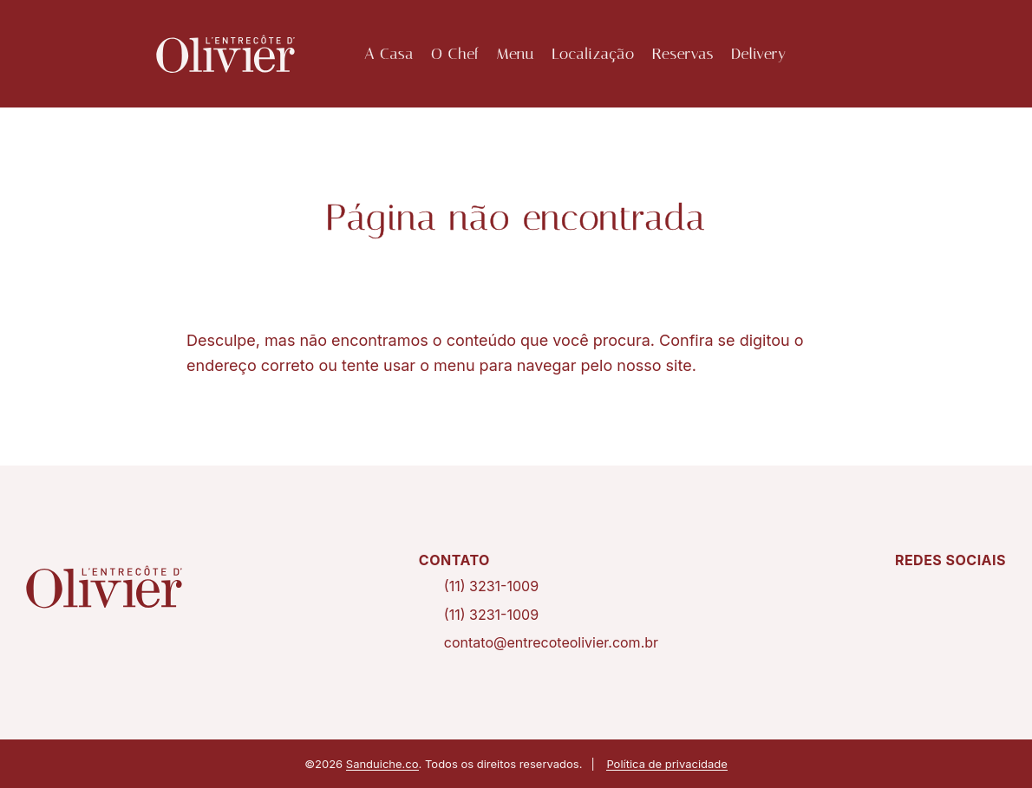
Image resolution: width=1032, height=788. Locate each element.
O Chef (455, 53)
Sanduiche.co (382, 764)
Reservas (683, 53)
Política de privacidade (666, 764)
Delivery (758, 53)
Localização (593, 53)
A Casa (389, 53)
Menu (515, 53)
